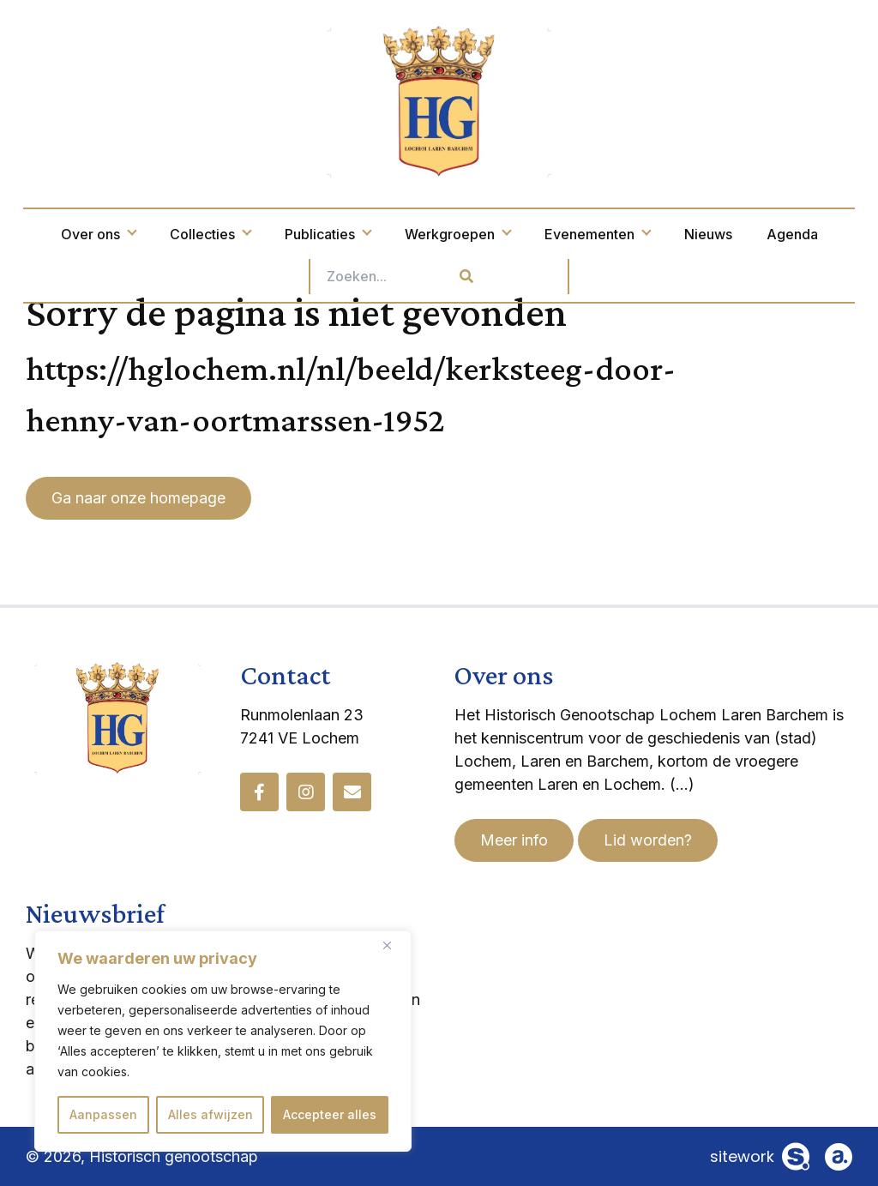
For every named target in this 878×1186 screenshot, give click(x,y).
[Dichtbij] (393, 945)
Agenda (792, 234)
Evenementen (597, 234)
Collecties (210, 234)
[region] (223, 1041)
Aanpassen (103, 1114)
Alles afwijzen (210, 1114)
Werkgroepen (457, 234)
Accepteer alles (329, 1114)
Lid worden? (648, 840)
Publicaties (327, 234)
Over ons (98, 234)
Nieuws (708, 234)
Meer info (514, 840)
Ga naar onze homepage (138, 498)
